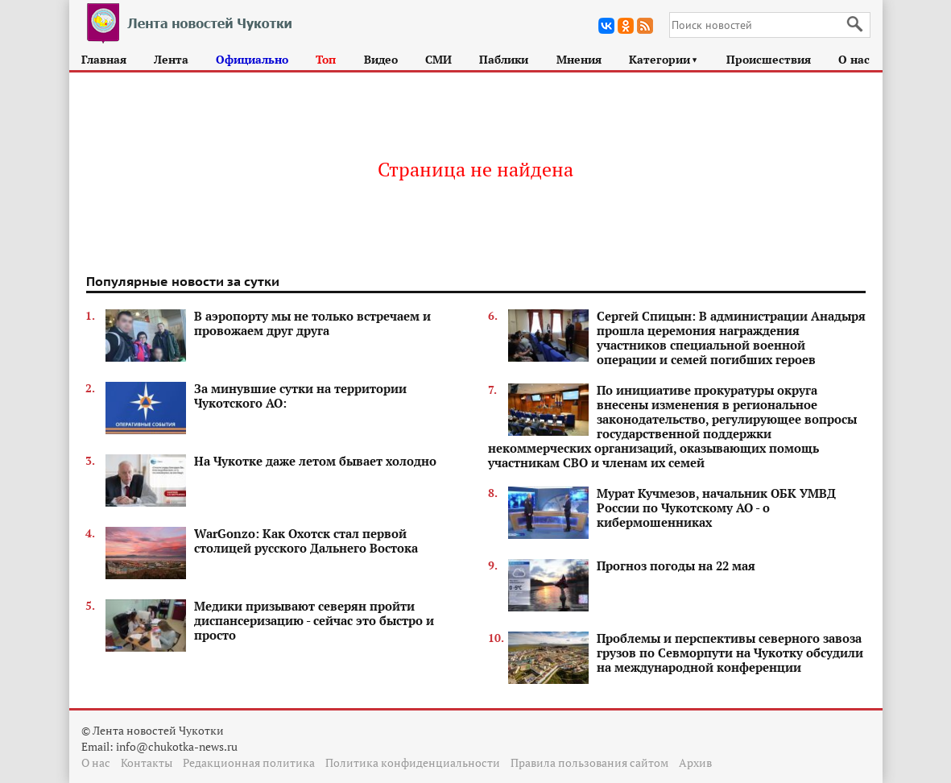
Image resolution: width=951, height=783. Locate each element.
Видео (381, 59)
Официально (252, 59)
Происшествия (768, 59)
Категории (664, 59)
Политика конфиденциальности (412, 762)
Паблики (503, 59)
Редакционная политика (249, 762)
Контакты (146, 762)
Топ (326, 59)
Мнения (579, 59)
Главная (103, 59)
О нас (854, 59)
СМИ (438, 59)
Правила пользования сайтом (589, 762)
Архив (695, 762)
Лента (171, 59)
